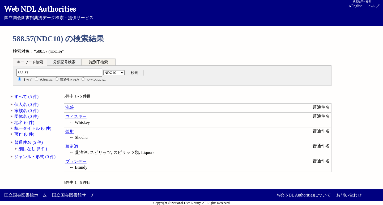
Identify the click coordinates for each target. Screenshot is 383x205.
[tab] (30, 62)
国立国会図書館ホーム (25, 195)
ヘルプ (373, 6)
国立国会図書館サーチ (73, 195)
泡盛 (69, 107)
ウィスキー (76, 116)
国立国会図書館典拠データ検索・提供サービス (191, 12)
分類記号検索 (64, 62)
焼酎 (69, 131)
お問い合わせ (349, 195)
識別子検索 (98, 62)
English (356, 6)
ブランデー (76, 161)
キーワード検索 (30, 62)
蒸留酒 (71, 146)
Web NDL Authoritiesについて (304, 195)
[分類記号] (59, 73)
